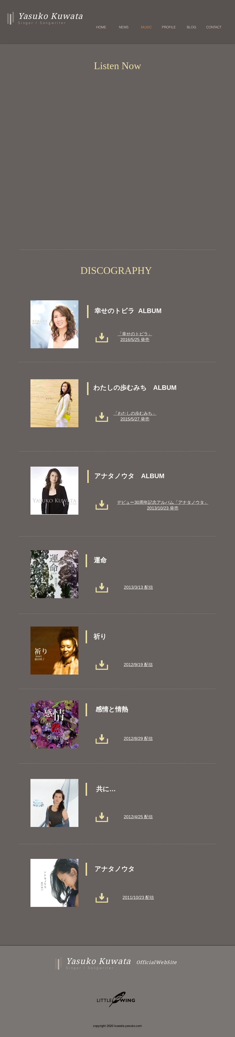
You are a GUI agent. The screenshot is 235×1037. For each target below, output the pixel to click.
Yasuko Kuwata (98, 961)
